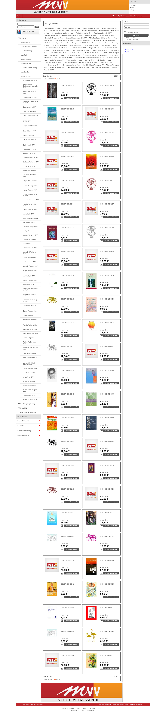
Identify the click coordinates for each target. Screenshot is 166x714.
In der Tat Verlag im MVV (30, 218)
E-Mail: (126, 22)
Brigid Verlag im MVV (29, 111)
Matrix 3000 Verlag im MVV (29, 252)
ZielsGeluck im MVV (29, 395)
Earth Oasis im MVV (29, 145)
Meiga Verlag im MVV (29, 257)
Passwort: (127, 27)
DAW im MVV (27, 121)
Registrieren (128, 52)
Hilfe (78, 708)
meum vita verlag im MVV (30, 399)
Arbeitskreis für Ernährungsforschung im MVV (30, 86)
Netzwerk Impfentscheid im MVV (30, 289)
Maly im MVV (27, 243)
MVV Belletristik (25, 42)
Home (19, 16)
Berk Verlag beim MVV (30, 97)
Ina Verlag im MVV (28, 214)
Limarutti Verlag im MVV (30, 235)
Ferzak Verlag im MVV (29, 166)
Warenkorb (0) (129, 50)
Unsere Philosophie (23, 421)
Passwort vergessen (132, 39)
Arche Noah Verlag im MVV (29, 92)
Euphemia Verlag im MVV (30, 162)
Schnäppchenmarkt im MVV (27, 412)
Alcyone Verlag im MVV (30, 80)
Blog (132, 10)
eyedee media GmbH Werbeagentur (131, 704)
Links (132, 7)
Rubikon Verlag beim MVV (29, 342)
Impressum (138, 16)
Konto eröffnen (130, 37)
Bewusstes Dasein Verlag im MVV (30, 102)
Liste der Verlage (28, 31)
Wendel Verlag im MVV (30, 385)
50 (56, 79)
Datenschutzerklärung (24, 431)
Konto (82, 710)
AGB (129, 16)
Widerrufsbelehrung (23, 435)
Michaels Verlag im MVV (30, 266)
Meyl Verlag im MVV (29, 276)
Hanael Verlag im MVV (30, 190)
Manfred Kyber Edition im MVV (30, 271)
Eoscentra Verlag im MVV (30, 157)
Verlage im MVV (26, 76)
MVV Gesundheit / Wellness (29, 46)
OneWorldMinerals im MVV (29, 306)
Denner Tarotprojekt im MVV (30, 126)
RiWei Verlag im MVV (29, 338)
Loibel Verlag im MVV (29, 239)
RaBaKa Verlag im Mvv (30, 325)
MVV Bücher (22, 38)
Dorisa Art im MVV (28, 135)
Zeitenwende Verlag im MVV (30, 390)
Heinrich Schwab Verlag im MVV (30, 195)
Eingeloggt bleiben (131, 32)
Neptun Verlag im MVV (30, 280)
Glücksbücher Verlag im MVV (30, 181)
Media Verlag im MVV (29, 170)
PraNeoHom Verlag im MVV (29, 320)
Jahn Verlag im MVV (29, 222)
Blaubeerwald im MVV (29, 107)
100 (59, 79)
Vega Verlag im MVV (29, 373)
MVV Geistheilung (26, 51)
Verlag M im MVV (28, 377)
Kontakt (133, 5)
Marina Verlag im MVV (29, 248)
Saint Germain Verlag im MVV (30, 348)
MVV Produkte (22, 408)
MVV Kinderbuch (26, 63)
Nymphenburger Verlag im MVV (30, 300)
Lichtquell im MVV (28, 231)
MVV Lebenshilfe (26, 59)
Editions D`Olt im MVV (29, 153)
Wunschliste (90, 710)
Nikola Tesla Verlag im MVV (29, 295)
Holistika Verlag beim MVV (29, 204)
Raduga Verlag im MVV (30, 329)
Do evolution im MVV (29, 131)
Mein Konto (127, 44)
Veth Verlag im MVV (29, 381)
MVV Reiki (24, 55)
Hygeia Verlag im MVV (30, 210)
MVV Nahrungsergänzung (26, 404)
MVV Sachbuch (25, 72)
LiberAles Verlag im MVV (30, 226)
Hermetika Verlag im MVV (30, 200)
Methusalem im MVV (29, 262)
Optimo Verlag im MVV (30, 311)
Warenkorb (74, 710)
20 (55, 79)
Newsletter (20, 426)
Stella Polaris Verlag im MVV (30, 358)
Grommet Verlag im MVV (30, 186)
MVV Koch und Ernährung (29, 68)
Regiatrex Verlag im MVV (30, 333)
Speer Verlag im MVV (29, 353)
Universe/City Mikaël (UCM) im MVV (29, 363)
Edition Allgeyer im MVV (30, 149)
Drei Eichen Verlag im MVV (29, 140)
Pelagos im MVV (28, 315)
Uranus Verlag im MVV (30, 368)
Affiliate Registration (119, 16)
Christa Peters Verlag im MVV (30, 116)
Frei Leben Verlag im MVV (29, 175)
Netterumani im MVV (29, 284)
